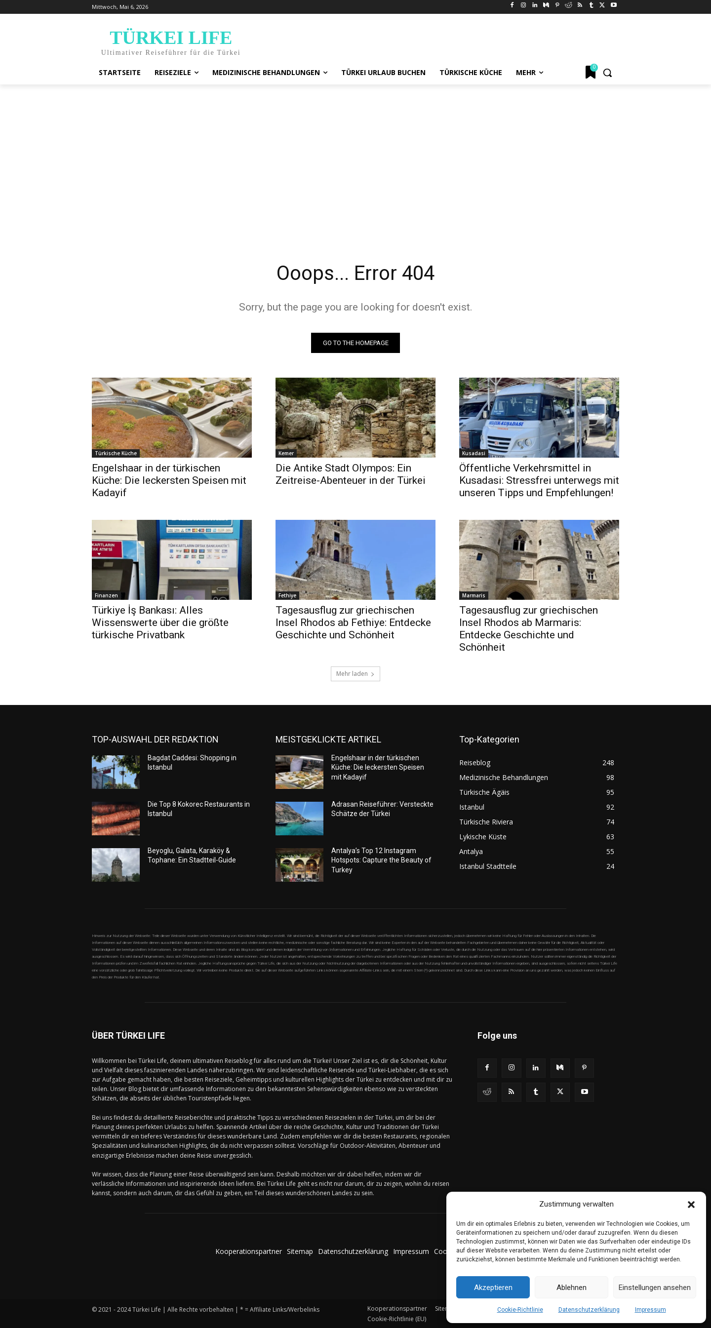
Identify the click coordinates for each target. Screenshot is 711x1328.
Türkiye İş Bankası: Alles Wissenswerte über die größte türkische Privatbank (160, 622)
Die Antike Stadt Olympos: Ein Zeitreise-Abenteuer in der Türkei (351, 474)
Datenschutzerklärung (589, 1309)
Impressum (650, 1309)
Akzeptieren (493, 1287)
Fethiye (287, 595)
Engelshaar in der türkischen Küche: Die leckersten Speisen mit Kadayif (169, 480)
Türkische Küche (116, 453)
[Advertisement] (355, 158)
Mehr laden (355, 673)
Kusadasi (473, 453)
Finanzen (106, 595)
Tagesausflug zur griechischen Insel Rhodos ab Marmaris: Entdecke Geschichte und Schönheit (528, 628)
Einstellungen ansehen (655, 1287)
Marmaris (473, 595)
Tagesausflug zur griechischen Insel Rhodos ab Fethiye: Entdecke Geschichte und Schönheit (353, 622)
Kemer (286, 453)
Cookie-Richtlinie (520, 1309)
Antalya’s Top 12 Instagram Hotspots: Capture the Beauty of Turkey (381, 860)
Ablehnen (571, 1287)
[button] (691, 1205)
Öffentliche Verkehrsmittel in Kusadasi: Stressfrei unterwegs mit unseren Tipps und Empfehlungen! (539, 480)
